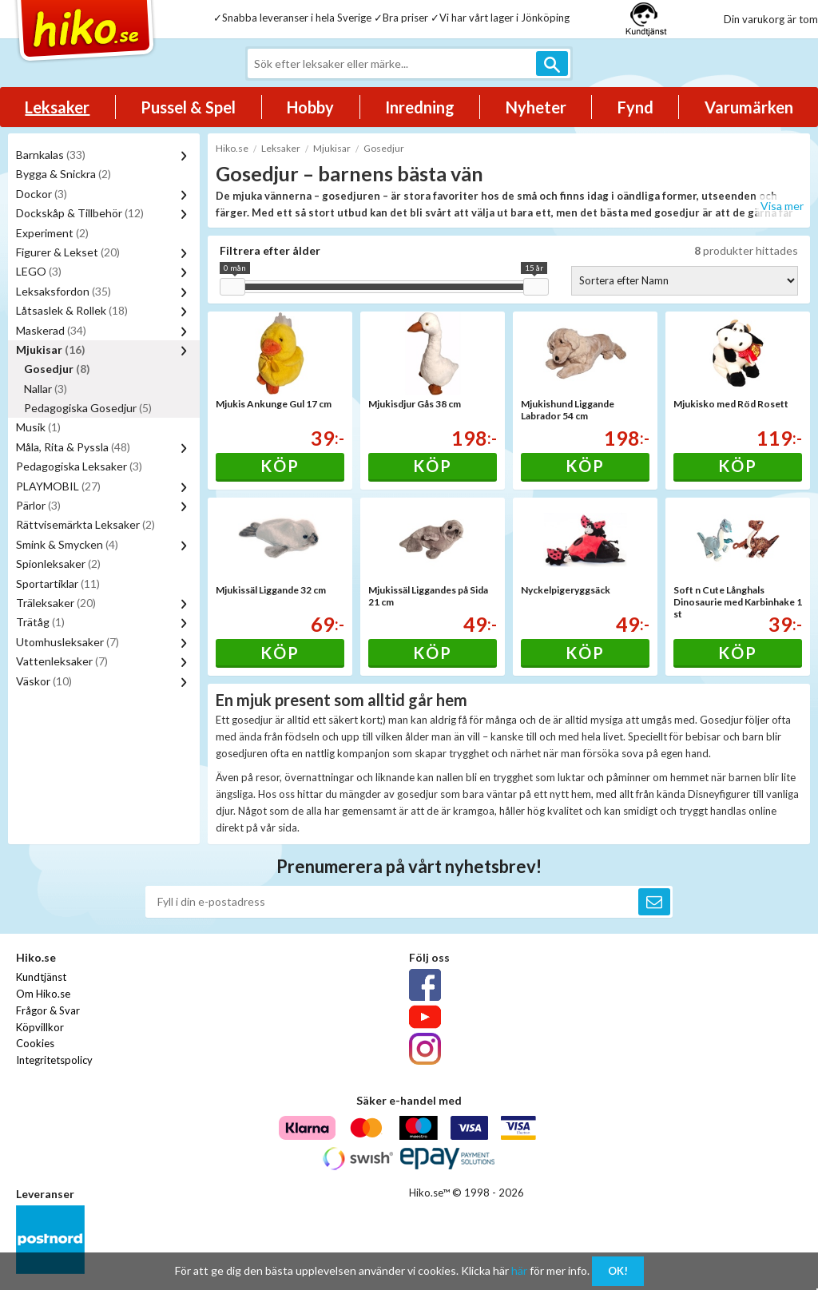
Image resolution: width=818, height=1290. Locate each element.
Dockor (41, 193)
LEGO (39, 271)
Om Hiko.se (43, 993)
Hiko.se (232, 148)
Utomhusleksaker (67, 642)
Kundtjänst (41, 976)
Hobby (310, 107)
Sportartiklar (58, 583)
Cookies (35, 1043)
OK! (618, 1270)
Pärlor (38, 505)
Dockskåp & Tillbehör (80, 213)
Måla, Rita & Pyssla (73, 447)
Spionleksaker (58, 563)
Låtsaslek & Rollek (72, 310)
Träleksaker (56, 602)
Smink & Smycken (67, 544)
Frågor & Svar (48, 1010)
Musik (38, 427)
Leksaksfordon (63, 291)
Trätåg (40, 622)
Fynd (635, 107)
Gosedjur (57, 368)
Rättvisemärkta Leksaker (85, 524)
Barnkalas (50, 154)
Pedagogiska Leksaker (79, 466)
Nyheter (536, 107)
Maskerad (51, 330)
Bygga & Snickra (63, 174)
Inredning (420, 107)
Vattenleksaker (62, 661)
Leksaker (57, 107)
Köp (280, 465)
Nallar (45, 388)
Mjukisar (50, 349)
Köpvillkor (40, 1027)
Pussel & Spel (188, 107)
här (519, 1270)
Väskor (44, 681)
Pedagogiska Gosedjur (88, 408)
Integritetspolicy (54, 1060)
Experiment (52, 233)
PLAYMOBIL (58, 486)
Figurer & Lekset (68, 252)
